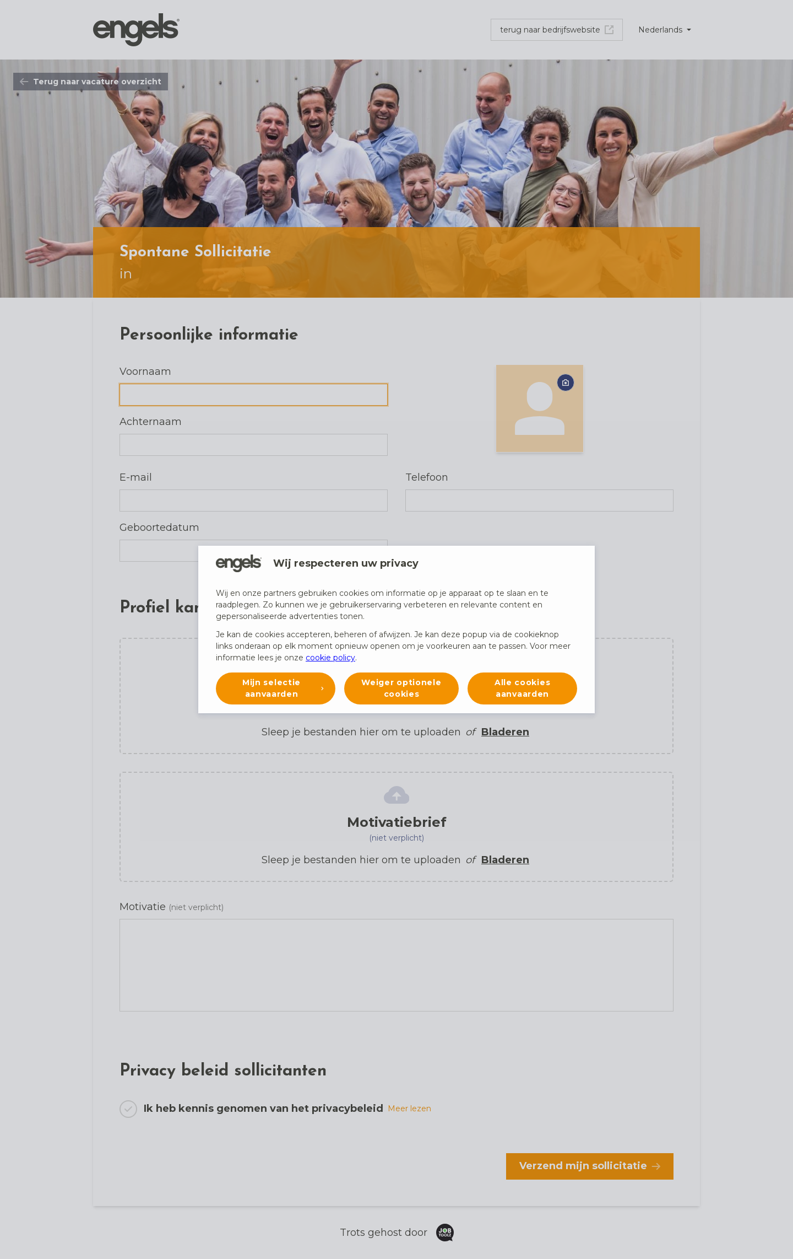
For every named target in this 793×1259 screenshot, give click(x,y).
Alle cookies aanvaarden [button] (522, 688)
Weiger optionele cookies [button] (401, 688)
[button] (275, 688)
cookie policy (330, 658)
